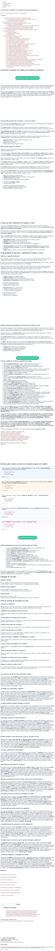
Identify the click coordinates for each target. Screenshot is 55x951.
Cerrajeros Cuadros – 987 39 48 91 (27, 78)
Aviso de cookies (4, 949)
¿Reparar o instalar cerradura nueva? (15, 48)
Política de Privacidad (12, 920)
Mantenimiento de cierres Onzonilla (9, 882)
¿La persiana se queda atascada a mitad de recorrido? (19, 50)
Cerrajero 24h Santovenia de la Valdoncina (10, 890)
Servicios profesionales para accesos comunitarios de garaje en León (22, 910)
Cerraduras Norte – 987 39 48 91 (27, 358)
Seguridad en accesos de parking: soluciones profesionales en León (21, 915)
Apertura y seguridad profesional (14, 24)
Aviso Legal (3, 920)
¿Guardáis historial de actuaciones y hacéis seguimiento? (20, 63)
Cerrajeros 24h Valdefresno (7, 879)
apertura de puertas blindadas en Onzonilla (10, 434)
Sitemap (31, 920)
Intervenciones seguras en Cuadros (15, 20)
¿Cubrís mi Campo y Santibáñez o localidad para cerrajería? (20, 43)
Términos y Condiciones (23, 920)
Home (2, 13)
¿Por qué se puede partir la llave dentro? (16, 56)
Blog (4, 7)
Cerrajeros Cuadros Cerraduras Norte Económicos (15, 13)
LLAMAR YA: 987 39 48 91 (27, 537)
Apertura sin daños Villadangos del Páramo (10, 892)
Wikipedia (3, 444)
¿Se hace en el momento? (13, 37)
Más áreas (9, 67)
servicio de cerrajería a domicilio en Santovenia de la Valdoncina (15, 438)
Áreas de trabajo (7, 3)
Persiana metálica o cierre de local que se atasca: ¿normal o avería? (22, 55)
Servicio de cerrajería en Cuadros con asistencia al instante (17, 17)
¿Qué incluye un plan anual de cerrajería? (17, 58)
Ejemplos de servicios (8, 30)
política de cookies (22, 947)
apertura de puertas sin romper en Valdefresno (11, 432)
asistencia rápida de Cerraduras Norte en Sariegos (12, 440)
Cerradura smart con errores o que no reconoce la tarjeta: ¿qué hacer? (23, 64)
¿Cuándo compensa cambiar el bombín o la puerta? (19, 52)
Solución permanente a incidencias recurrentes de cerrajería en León (22, 25)
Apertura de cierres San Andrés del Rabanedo (11, 887)
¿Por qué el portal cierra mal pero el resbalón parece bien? (20, 60)
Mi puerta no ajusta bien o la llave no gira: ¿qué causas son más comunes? (24, 59)
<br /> (27, 310)
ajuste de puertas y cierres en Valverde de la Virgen (12, 435)
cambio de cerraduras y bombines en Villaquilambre (12, 431)
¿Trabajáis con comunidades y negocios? (16, 51)
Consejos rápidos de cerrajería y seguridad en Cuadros (19, 27)
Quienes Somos (7, 5)
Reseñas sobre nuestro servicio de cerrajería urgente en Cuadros (18, 28)
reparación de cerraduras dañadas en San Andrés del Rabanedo (15, 436)
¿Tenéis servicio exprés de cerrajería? (15, 41)
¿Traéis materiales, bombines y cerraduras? (17, 46)
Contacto (5, 4)
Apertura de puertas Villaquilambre (9, 877)
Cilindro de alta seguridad (13, 33)
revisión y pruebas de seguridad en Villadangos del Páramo (14, 439)
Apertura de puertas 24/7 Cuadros (8, 874)
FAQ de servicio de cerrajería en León (12, 36)
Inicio (4, 1)
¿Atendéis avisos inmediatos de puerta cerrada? (18, 38)
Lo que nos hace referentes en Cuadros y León (14, 21)
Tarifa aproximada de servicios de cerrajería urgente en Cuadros (21, 29)
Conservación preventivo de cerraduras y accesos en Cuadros (21, 19)
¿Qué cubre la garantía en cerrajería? (15, 42)
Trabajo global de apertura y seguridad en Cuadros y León (17, 23)
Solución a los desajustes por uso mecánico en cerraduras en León (21, 913)
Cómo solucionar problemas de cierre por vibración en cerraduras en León (23, 914)
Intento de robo (10, 34)
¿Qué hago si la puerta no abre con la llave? (17, 54)
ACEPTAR (42, 947)
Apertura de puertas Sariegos (7, 895)
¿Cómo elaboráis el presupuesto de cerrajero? (17, 39)
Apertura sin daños (11, 32)
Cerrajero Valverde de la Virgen (8, 884)
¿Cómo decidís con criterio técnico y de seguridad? (19, 61)
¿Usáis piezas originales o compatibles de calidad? (19, 65)
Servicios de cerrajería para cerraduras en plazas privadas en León (21, 911)
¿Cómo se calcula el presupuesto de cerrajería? (17, 45)
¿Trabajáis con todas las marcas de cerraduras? (17, 47)
